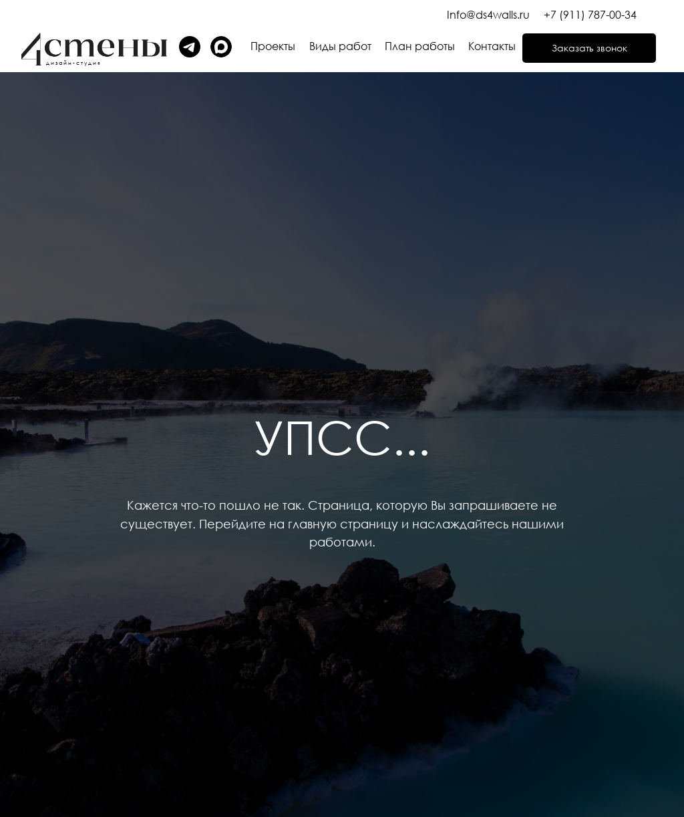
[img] (221, 46)
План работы (420, 46)
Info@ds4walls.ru (488, 14)
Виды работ (340, 46)
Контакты (492, 46)
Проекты (272, 46)
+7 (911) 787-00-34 (590, 14)
